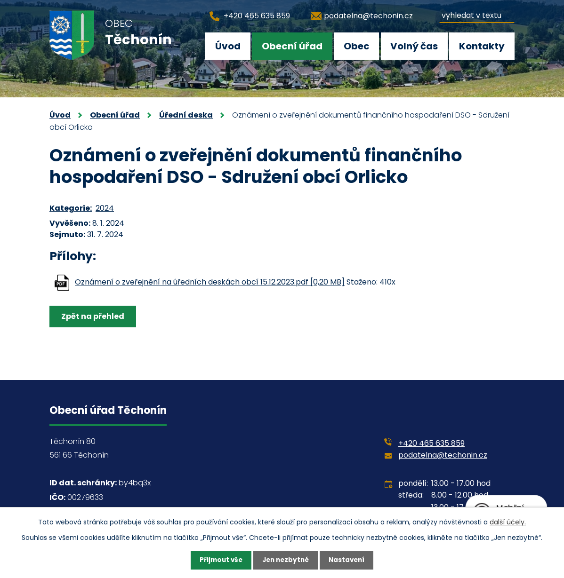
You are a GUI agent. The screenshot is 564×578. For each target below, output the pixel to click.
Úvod (228, 46)
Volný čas (414, 46)
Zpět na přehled (93, 316)
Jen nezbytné (285, 560)
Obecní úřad (292, 46)
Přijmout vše (218, 560)
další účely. (508, 521)
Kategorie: (70, 208)
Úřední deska (186, 115)
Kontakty (482, 46)
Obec (357, 46)
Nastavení (349, 560)
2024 (105, 208)
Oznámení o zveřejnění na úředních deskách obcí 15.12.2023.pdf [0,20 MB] (210, 282)
